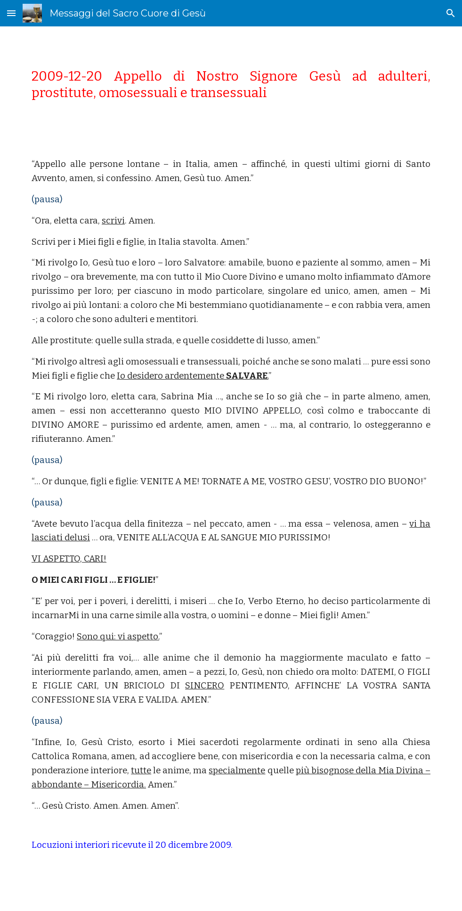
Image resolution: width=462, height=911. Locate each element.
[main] (231, 84)
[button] (11, 13)
